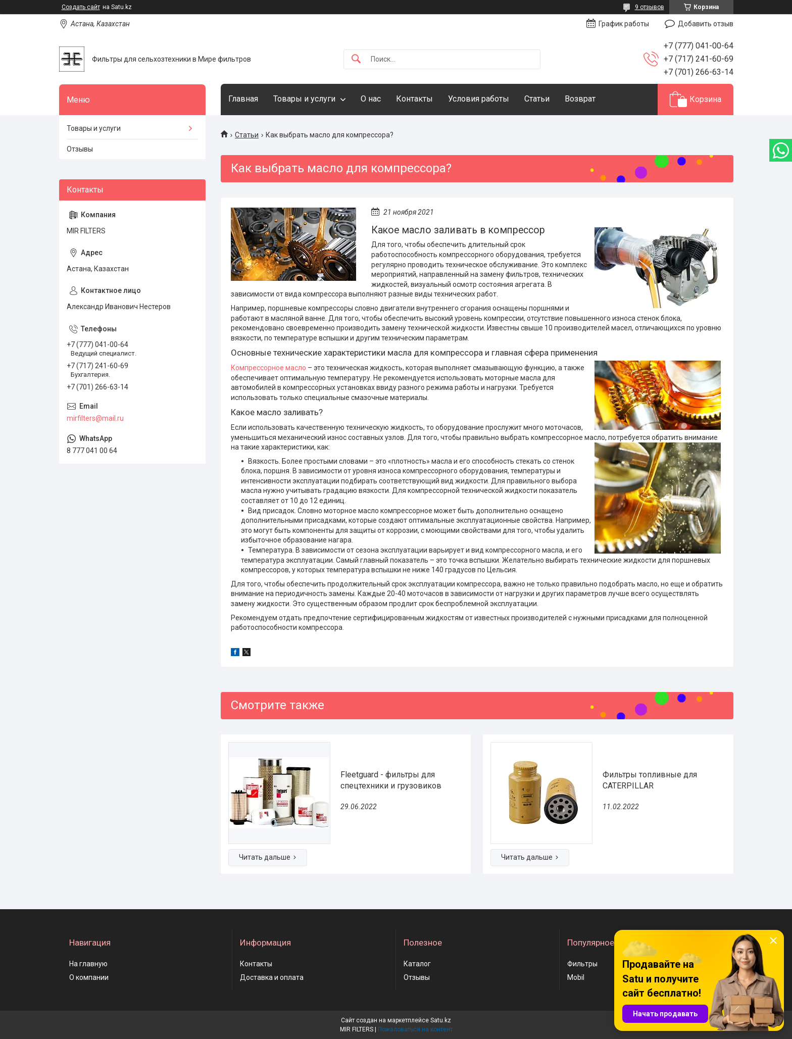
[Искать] (356, 59)
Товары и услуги (304, 99)
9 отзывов (649, 7)
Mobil (575, 977)
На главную (88, 964)
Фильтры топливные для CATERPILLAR (650, 780)
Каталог (417, 964)
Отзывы (80, 149)
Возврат (580, 99)
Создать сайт (81, 7)
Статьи (537, 99)
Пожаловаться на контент (415, 1029)
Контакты (414, 99)
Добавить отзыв (705, 24)
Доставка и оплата (272, 977)
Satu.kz (440, 1020)
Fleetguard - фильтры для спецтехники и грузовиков (390, 780)
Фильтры (582, 964)
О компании (89, 977)
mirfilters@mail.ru (95, 418)
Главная (243, 99)
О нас (371, 99)
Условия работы (478, 99)
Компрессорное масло (268, 368)
